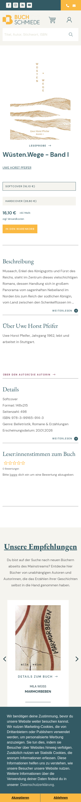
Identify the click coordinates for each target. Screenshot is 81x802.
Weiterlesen (65, 311)
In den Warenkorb (20, 229)
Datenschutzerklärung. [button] (37, 785)
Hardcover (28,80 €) (21, 201)
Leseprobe (40, 145)
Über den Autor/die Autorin (29, 374)
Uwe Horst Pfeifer (17, 168)
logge (13, 475)
